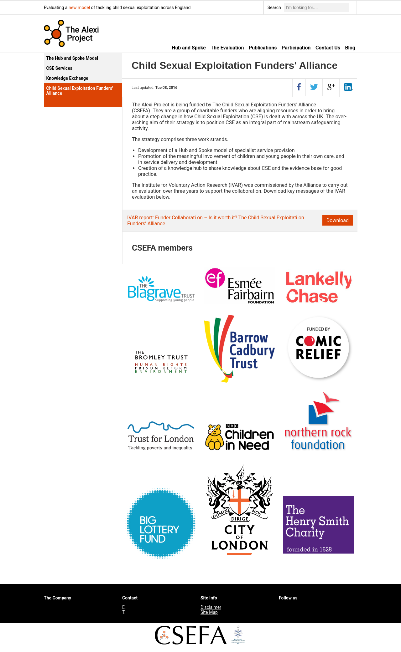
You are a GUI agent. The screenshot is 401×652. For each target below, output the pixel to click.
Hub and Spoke (189, 48)
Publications (263, 48)
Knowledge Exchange (67, 78)
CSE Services (59, 68)
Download (337, 220)
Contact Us (327, 48)
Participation (296, 48)
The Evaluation (227, 48)
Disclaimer (210, 607)
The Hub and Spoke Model (72, 58)
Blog (350, 48)
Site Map (209, 612)
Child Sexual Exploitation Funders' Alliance (79, 91)
